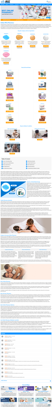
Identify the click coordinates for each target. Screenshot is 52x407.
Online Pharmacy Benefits (31, 97)
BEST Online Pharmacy (8, 11)
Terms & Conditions (13, 364)
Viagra (9, 41)
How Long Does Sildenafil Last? (26, 339)
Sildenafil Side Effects (43, 339)
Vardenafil (22, 4)
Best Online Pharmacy (6, 102)
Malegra (36, 53)
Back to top (50, 401)
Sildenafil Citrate (8, 327)
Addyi (47, 41)
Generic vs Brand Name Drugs (7, 97)
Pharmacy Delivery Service (33, 19)
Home (2, 4)
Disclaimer (12, 365)
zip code (44, 243)
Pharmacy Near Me (20, 19)
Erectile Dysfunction (8, 79)
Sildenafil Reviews (26, 350)
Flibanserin (33, 4)
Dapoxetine (28, 4)
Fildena (46, 53)
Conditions (39, 4)
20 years (48, 123)
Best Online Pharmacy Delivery (7, 104)
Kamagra (15, 53)
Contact (48, 4)
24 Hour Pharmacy (7, 19)
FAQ (11, 363)
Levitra (26, 41)
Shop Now (5, 46)
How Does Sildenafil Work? (8, 339)
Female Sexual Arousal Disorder (43, 79)
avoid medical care (21, 144)
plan (24, 181)
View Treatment (5, 61)
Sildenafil (11, 4)
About (7, 4)
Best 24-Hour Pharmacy (31, 102)
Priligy (37, 41)
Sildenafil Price (43, 350)
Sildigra (26, 53)
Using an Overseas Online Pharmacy (8, 99)
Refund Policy (3, 363)
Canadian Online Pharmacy (31, 99)
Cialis (19, 41)
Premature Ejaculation (26, 79)
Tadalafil (17, 4)
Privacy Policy (3, 364)
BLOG (44, 4)
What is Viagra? (26, 327)
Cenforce (5, 53)
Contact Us (2, 365)
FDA (7, 179)
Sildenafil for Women (9, 350)
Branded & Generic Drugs (46, 19)
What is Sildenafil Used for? (43, 327)
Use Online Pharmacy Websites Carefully (33, 104)
